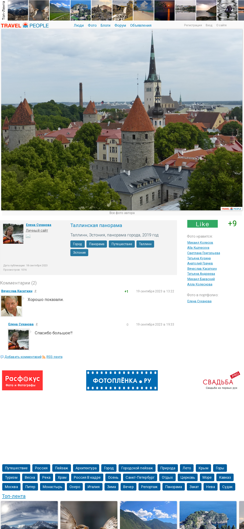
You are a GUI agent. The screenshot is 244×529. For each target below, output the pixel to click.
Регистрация (193, 25)
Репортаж (149, 487)
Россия (41, 468)
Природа (167, 468)
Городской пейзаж (137, 468)
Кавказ (225, 477)
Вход (209, 25)
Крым (203, 468)
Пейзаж (61, 468)
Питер (30, 487)
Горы (220, 468)
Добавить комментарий (22, 357)
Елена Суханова (38, 225)
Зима (111, 487)
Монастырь (52, 487)
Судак (227, 487)
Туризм (11, 477)
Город (77, 244)
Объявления (140, 25)
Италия (93, 487)
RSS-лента (54, 357)
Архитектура (86, 468)
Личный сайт (37, 230)
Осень (113, 477)
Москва (11, 487)
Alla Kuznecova (198, 248)
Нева (210, 487)
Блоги (106, 25)
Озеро (75, 487)
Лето (187, 468)
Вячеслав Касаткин (202, 269)
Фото (92, 25)
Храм (62, 477)
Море (207, 477)
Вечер (128, 487)
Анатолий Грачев (200, 263)
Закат (194, 487)
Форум (120, 25)
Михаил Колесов (200, 243)
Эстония (79, 253)
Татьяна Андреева (201, 274)
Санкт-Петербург (140, 477)
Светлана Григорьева (203, 253)
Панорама (97, 244)
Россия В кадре (87, 477)
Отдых (167, 477)
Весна (30, 477)
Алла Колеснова (199, 284)
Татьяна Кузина (199, 258)
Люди (79, 25)
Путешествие (121, 244)
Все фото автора (122, 213)
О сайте (221, 25)
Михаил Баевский (201, 279)
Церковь (187, 477)
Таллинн (145, 244)
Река (46, 477)
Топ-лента (14, 496)
